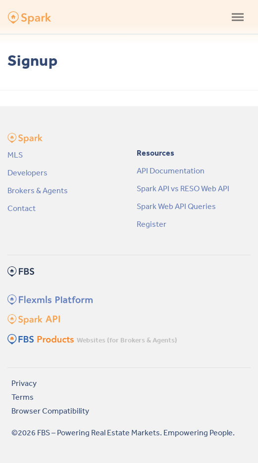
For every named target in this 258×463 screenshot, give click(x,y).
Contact (21, 208)
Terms (22, 397)
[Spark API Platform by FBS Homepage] (25, 17)
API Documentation (171, 170)
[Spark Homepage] (32, 319)
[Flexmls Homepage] (48, 299)
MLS (15, 155)
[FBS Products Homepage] (41, 338)
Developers (27, 172)
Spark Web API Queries (176, 206)
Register (151, 224)
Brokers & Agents (37, 190)
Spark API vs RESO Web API (183, 188)
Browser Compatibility (50, 411)
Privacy (24, 383)
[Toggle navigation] (238, 17)
